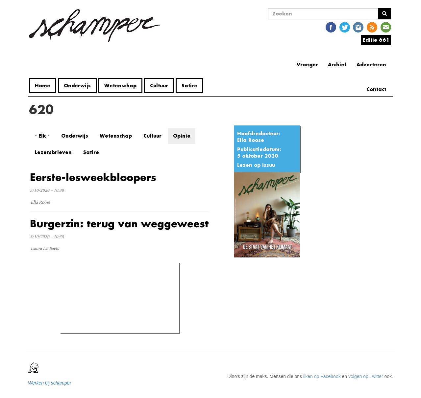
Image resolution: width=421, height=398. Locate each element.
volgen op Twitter (365, 376)
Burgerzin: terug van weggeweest (119, 223)
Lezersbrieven (53, 152)
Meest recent (119, 283)
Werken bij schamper (49, 383)
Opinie (181, 136)
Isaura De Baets (45, 249)
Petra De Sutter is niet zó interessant (110, 296)
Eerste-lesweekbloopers (93, 177)
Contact (376, 89)
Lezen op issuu (256, 165)
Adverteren (371, 64)
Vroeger (307, 64)
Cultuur (159, 85)
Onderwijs (77, 85)
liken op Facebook (322, 376)
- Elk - (42, 136)
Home (42, 85)
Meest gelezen (81, 283)
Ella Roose (250, 140)
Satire (189, 85)
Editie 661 (376, 40)
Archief (337, 64)
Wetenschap (120, 85)
